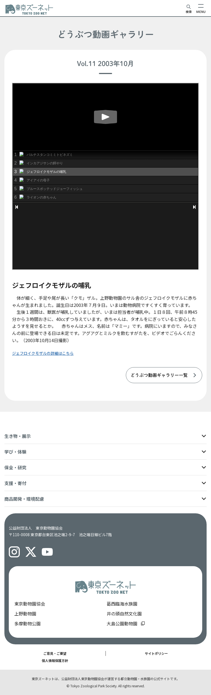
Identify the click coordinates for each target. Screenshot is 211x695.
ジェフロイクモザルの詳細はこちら (43, 353)
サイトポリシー (156, 653)
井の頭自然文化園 (124, 613)
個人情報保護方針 (55, 660)
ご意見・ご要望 (54, 653)
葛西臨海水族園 (122, 603)
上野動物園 (25, 613)
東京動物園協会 (29, 603)
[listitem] (164, 375)
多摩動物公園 (27, 623)
